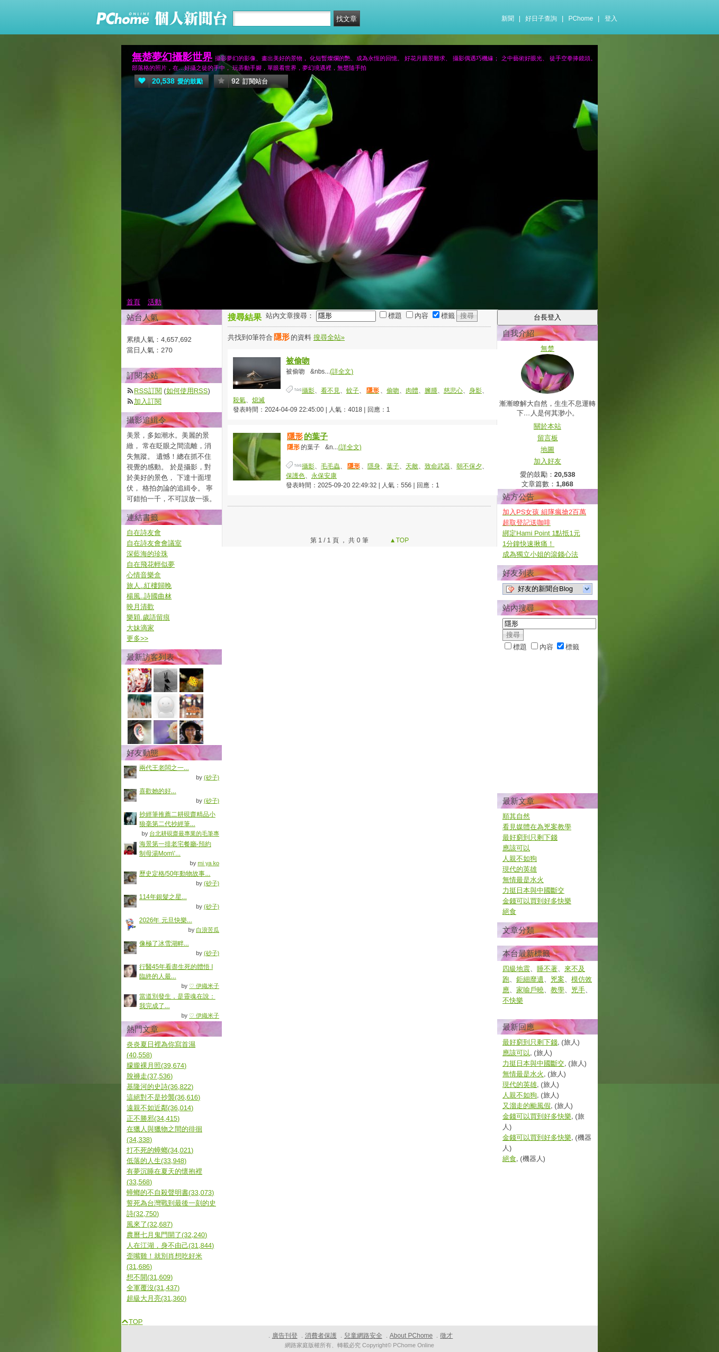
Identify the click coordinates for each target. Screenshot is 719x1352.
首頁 (133, 302)
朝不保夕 (469, 466)
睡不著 (547, 969)
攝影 (308, 390)
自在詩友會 (144, 533)
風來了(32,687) (150, 1224)
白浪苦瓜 (207, 930)
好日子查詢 (541, 18)
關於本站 (547, 426)
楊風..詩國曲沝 (149, 596)
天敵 (412, 466)
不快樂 (512, 1000)
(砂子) (211, 777)
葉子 (393, 466)
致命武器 (437, 466)
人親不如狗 (519, 859)
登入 (611, 18)
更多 (137, 638)
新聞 (507, 18)
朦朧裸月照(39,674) (156, 1065)
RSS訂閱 (148, 391)
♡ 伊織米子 (204, 986)
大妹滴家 (140, 628)
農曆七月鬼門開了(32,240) (167, 1235)
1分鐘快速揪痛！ (528, 544)
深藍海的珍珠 (147, 554)
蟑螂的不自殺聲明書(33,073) (170, 1192)
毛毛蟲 (330, 466)
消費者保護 (321, 1335)
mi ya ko (208, 863)
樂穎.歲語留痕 (148, 617)
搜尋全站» (329, 337)
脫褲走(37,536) (150, 1076)
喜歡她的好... (157, 791)
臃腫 (431, 390)
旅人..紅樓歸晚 (149, 585)
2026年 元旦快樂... (165, 920)
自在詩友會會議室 (154, 543)
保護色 (295, 475)
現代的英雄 (519, 869)
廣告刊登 (285, 1335)
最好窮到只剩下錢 (530, 837)
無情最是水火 (523, 880)
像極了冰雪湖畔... (164, 943)
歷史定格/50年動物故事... (175, 873)
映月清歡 (140, 607)
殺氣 (239, 400)
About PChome (411, 1335)
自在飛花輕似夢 (151, 564)
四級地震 (516, 969)
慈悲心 (453, 390)
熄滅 (258, 400)
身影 (475, 390)
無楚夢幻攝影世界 (172, 56)
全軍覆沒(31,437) (153, 1288)
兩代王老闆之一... (164, 768)
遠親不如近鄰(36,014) (160, 1108)
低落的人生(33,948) (156, 1161)
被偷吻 (298, 360)
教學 (557, 990)
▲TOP (398, 540)
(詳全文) (341, 371)
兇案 (557, 979)
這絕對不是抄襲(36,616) (163, 1097)
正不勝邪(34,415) (153, 1118)
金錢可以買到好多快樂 (536, 901)
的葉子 (307, 436)
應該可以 (516, 848)
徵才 (446, 1335)
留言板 (547, 438)
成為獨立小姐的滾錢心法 (540, 554)
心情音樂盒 (144, 575)
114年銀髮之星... (163, 897)
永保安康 (324, 475)
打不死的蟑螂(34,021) (160, 1150)
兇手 (578, 990)
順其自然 (516, 816)
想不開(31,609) (150, 1277)
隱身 (373, 466)
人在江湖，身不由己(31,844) (170, 1245)
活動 (154, 302)
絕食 (509, 911)
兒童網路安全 (363, 1335)
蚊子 (352, 390)
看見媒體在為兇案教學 (536, 827)
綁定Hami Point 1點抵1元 (541, 533)
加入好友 (547, 461)
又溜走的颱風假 (526, 1106)
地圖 (547, 449)
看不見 (330, 390)
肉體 (412, 390)
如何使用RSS (187, 391)
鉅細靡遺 (530, 979)
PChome (580, 18)
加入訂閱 (147, 401)
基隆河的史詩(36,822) (160, 1087)
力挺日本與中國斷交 (533, 890)
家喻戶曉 (530, 990)
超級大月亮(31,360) (156, 1298)
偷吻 (393, 390)
